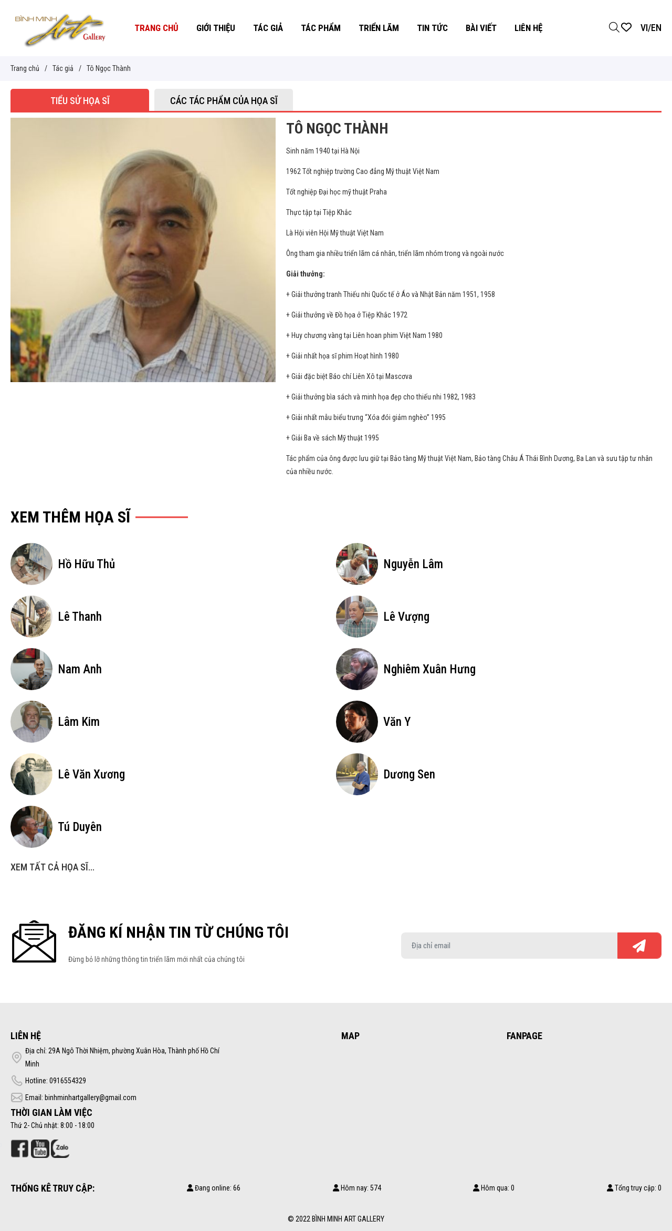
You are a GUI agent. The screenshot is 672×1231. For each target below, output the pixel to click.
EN (656, 27)
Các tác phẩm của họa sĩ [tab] (224, 100)
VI (644, 27)
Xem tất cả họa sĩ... (52, 867)
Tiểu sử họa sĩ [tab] (80, 100)
